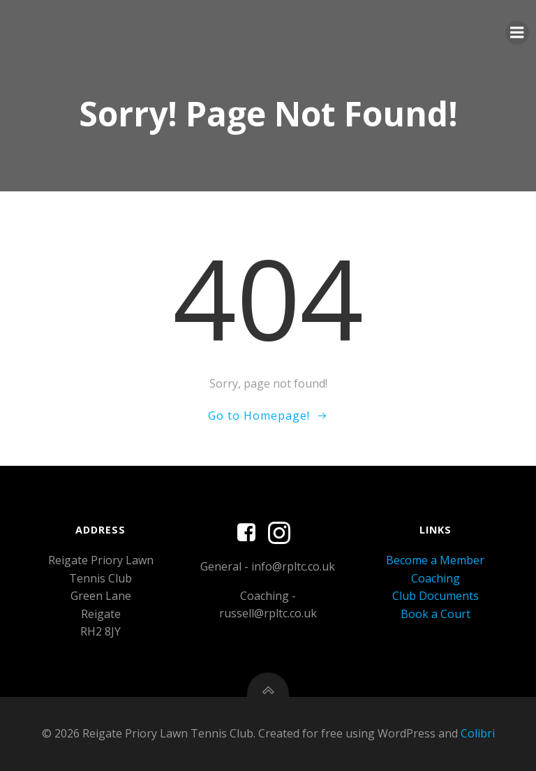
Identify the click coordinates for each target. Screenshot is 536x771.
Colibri (478, 733)
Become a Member (435, 560)
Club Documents (435, 595)
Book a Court (435, 614)
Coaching (435, 578)
